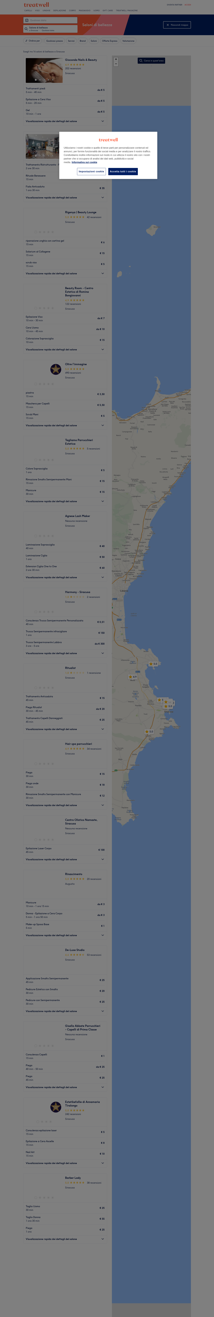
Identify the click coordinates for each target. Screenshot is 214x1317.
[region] (108, 155)
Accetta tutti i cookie (123, 171)
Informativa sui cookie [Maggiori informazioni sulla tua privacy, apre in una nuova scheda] (84, 162)
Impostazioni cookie (91, 171)
